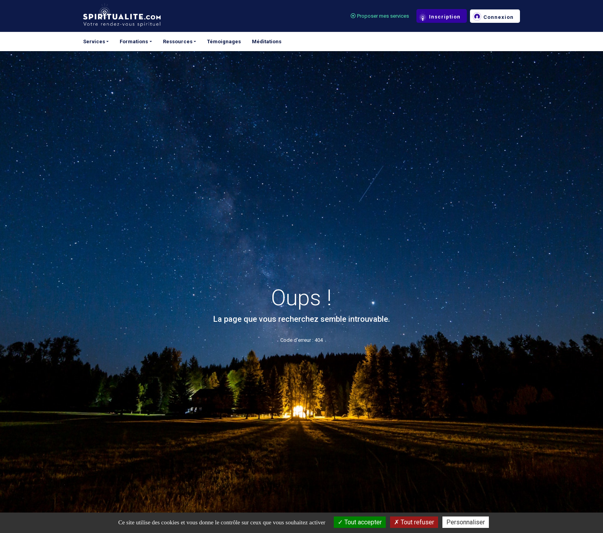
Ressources (177, 41)
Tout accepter (360, 522)
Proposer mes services (380, 16)
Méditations (266, 41)
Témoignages (224, 41)
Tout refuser (414, 522)
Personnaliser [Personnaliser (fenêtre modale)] (465, 522)
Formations (134, 41)
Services (94, 41)
